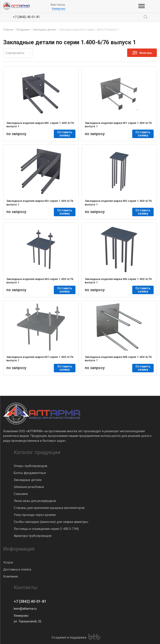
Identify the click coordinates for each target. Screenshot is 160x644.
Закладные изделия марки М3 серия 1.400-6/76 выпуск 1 (118, 202)
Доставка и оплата (17, 569)
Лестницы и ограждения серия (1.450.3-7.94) (46, 529)
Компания (10, 576)
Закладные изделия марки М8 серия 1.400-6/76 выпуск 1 (118, 358)
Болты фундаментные (30, 473)
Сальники (21, 494)
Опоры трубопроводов (30, 466)
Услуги (8, 562)
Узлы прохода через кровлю (35, 515)
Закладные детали (28, 480)
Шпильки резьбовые (29, 487)
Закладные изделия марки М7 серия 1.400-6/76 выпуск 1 (39, 358)
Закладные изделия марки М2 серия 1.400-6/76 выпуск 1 (39, 202)
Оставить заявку (64, 133)
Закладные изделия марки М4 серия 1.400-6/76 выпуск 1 (39, 280)
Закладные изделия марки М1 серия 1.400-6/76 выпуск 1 (118, 124)
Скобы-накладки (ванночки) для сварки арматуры (51, 522)
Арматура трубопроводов (32, 536)
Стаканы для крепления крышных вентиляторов (49, 508)
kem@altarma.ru (25, 609)
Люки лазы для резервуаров (35, 501)
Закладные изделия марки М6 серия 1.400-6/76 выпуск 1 (118, 280)
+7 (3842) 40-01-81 (26, 17)
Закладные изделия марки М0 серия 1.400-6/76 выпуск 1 (40, 124)
